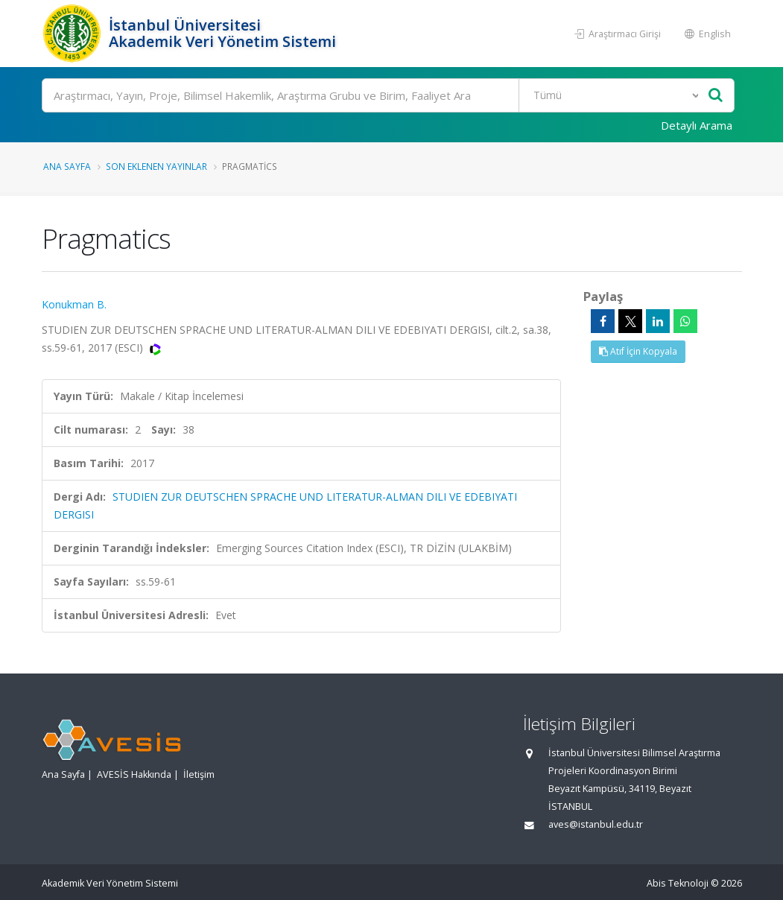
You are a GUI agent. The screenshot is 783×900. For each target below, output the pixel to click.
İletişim (199, 774)
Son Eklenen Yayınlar (156, 166)
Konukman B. (74, 304)
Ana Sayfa (67, 166)
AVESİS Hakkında (134, 774)
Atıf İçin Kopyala (638, 351)
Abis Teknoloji (677, 883)
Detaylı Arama (696, 125)
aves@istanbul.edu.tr (595, 824)
